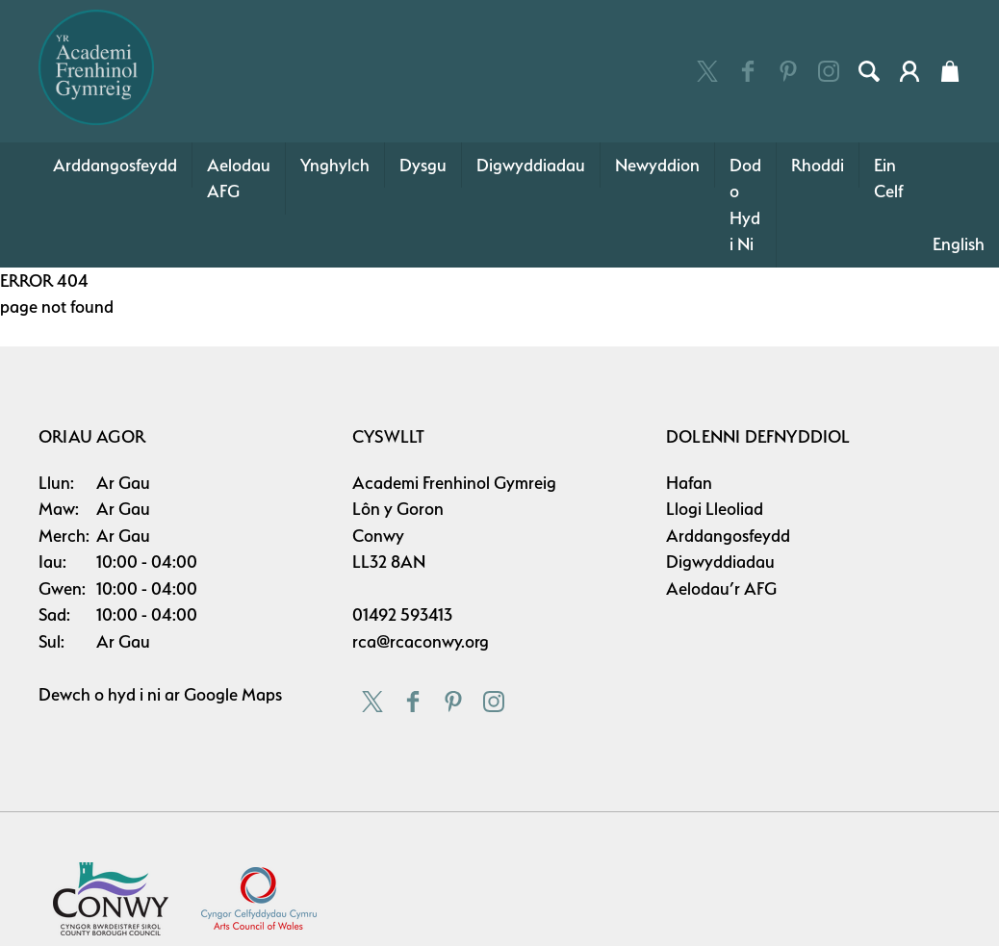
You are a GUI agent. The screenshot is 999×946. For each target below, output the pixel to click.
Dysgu (423, 165)
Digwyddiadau (530, 165)
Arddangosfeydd (115, 165)
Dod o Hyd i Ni (745, 205)
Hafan (689, 483)
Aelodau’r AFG (721, 588)
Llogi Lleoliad (714, 509)
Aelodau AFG (238, 178)
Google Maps (233, 694)
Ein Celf (889, 178)
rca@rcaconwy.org (420, 641)
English (959, 244)
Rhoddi (817, 165)
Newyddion (657, 165)
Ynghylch (335, 165)
